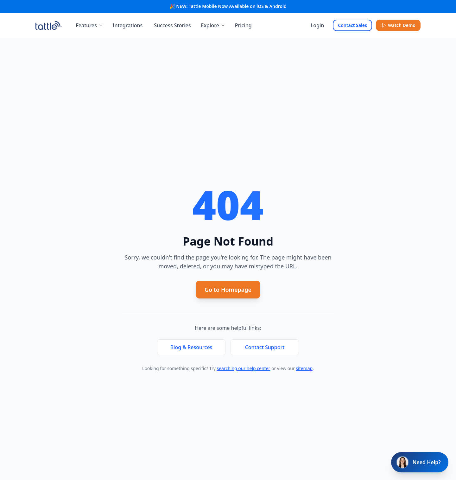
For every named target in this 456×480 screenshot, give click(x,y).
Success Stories (172, 25)
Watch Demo (398, 25)
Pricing (243, 25)
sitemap (304, 368)
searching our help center (243, 368)
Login (317, 25)
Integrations (128, 25)
